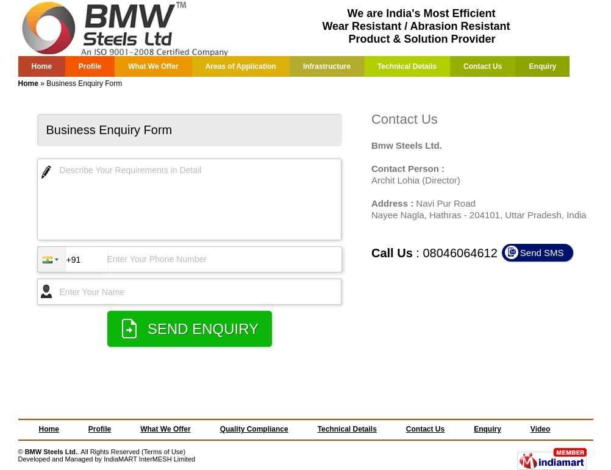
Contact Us (482, 66)
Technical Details (407, 66)
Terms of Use (164, 451)
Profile (90, 66)
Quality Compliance (254, 429)
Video (540, 429)
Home (42, 66)
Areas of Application (240, 66)
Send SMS (542, 252)
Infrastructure (327, 66)
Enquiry (543, 66)
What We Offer (153, 66)
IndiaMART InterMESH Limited (149, 459)
